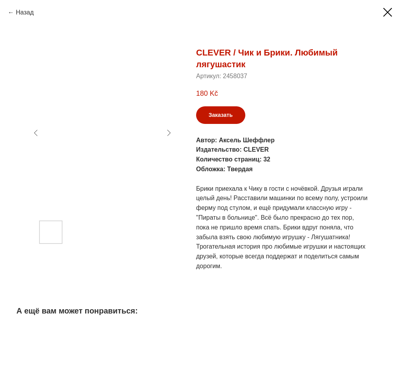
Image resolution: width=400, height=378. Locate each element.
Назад (25, 12)
